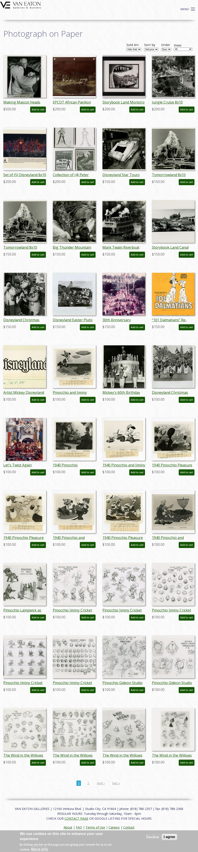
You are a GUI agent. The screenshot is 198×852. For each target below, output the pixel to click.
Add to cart (38, 109)
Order (165, 44)
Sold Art (132, 44)
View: (178, 45)
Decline (152, 837)
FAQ (79, 827)
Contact (129, 827)
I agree (169, 837)
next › (101, 783)
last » (116, 783)
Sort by (149, 44)
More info (39, 849)
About (68, 827)
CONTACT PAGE (76, 818)
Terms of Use (95, 827)
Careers (114, 827)
